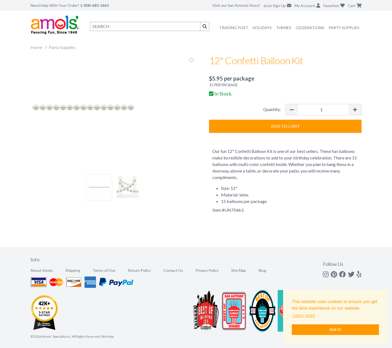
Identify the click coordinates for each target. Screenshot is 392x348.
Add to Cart (285, 126)
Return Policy (139, 270)
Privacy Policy (207, 270)
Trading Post (233, 27)
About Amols (41, 270)
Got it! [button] (335, 329)
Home (36, 47)
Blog (262, 270)
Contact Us (173, 270)
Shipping (72, 270)
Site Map (238, 270)
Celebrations (310, 27)
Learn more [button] (304, 315)
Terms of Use (104, 270)
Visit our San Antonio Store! (236, 5)
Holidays (262, 27)
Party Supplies (344, 27)
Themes (283, 27)
